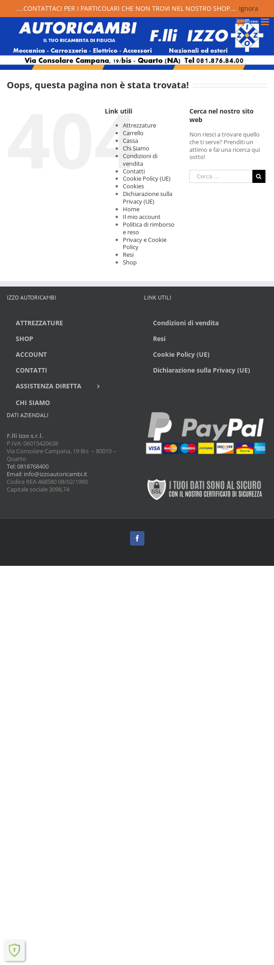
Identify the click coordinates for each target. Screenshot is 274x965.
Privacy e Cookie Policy (144, 243)
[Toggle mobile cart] (240, 22)
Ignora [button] (248, 8)
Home (131, 209)
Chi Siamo (136, 148)
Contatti (134, 171)
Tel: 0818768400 (28, 466)
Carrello (133, 133)
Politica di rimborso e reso (149, 228)
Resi (128, 254)
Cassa (130, 141)
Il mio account (142, 217)
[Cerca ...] (220, 176)
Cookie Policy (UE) (147, 178)
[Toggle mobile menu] (265, 22)
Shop (130, 262)
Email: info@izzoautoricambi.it (47, 474)
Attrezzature (139, 125)
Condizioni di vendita (140, 160)
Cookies (133, 186)
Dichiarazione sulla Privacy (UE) (147, 197)
